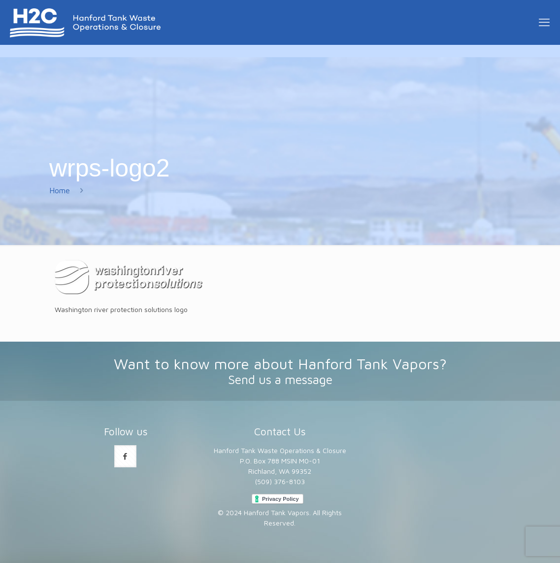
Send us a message (280, 379)
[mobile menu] (544, 22)
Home (59, 190)
